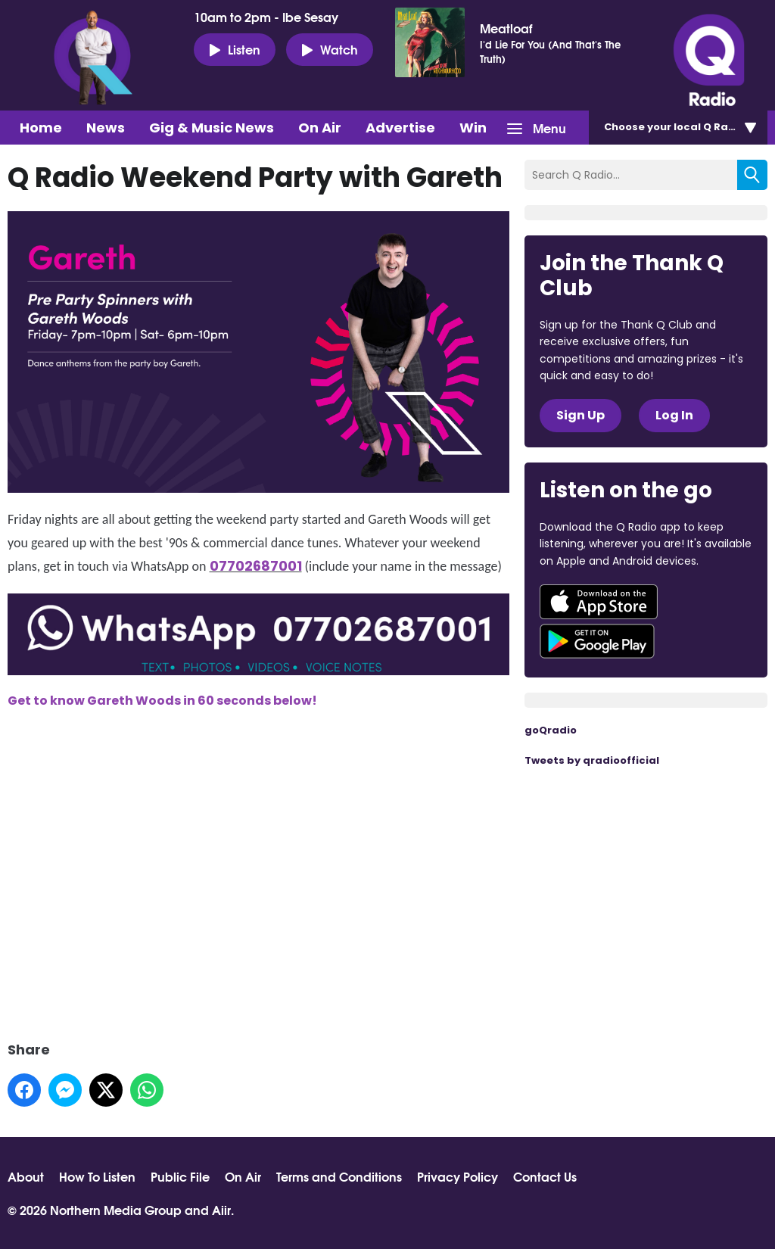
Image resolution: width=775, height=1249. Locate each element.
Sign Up (580, 415)
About (26, 1176)
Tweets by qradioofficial (591, 760)
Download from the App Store (599, 601)
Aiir (221, 1209)
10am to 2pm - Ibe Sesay (266, 17)
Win (473, 127)
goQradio (550, 730)
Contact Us (545, 1176)
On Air (319, 127)
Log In (674, 415)
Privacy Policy (457, 1176)
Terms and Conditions (339, 1176)
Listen (234, 49)
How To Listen (97, 1176)
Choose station (685, 127)
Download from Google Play (597, 641)
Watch (329, 49)
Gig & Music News (211, 127)
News (105, 127)
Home (41, 127)
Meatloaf (506, 28)
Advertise (400, 127)
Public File (180, 1176)
